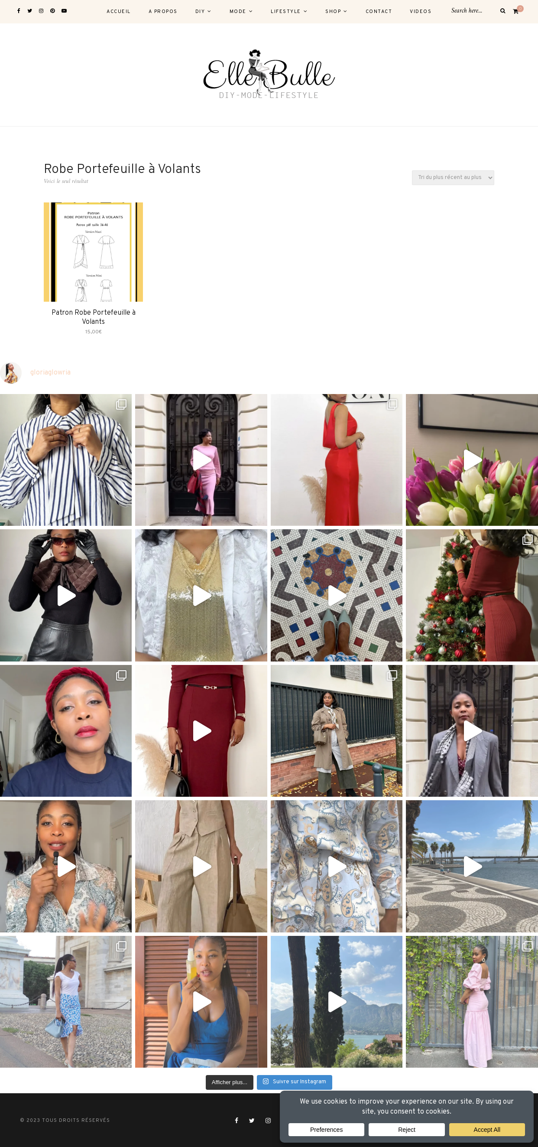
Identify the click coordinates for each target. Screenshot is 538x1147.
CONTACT (379, 12)
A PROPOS (163, 12)
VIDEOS (420, 12)
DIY (200, 12)
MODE (238, 12)
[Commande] (453, 177)
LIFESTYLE (286, 12)
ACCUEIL (119, 12)
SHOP (333, 12)
